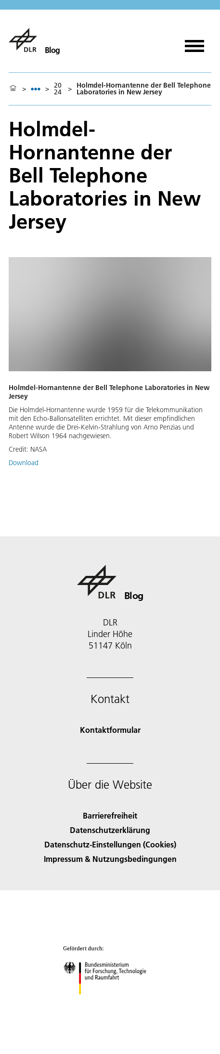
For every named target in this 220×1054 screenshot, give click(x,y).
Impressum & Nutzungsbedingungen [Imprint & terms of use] (110, 859)
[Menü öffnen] (194, 42)
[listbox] (35, 89)
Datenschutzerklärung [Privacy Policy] (110, 830)
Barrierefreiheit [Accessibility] (110, 815)
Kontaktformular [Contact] (110, 730)
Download (24, 462)
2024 (58, 88)
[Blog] (34, 40)
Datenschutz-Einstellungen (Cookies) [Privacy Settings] (110, 844)
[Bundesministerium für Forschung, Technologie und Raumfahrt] (110, 1002)
